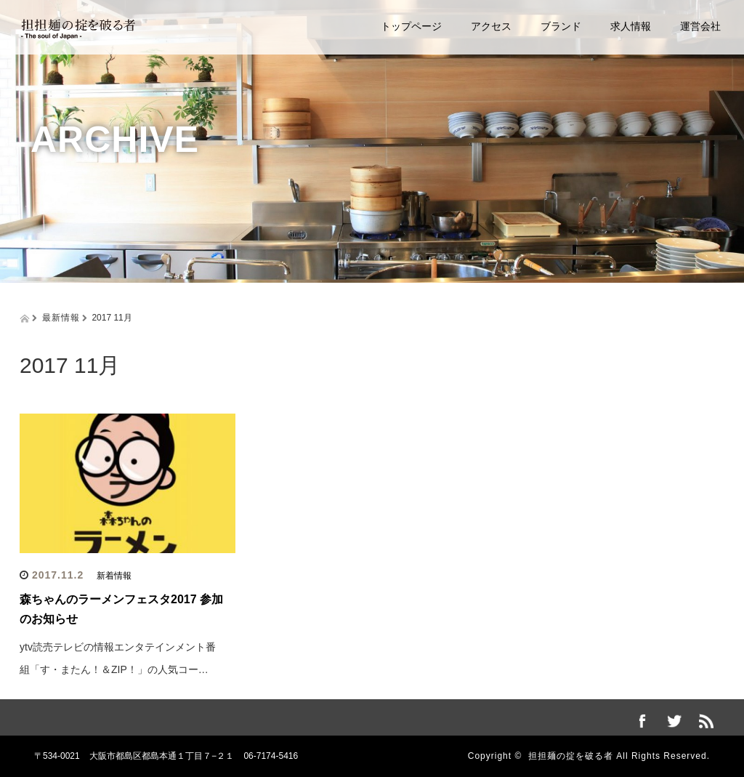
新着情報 (114, 576)
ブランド (561, 26)
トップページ (411, 26)
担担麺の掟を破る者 (570, 756)
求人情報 (630, 26)
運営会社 (700, 26)
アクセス (491, 26)
